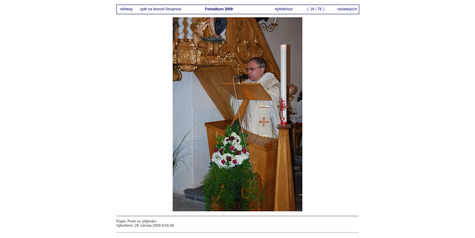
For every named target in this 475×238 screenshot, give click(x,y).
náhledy (126, 9)
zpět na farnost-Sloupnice (160, 9)
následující (346, 9)
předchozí (284, 9)
